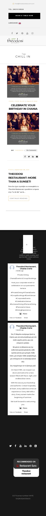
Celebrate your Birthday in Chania (23, 107)
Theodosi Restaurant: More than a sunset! (22, 177)
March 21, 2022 (32, 101)
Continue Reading (19, 198)
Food (11, 101)
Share (26, 318)
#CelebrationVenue (23, 301)
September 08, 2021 (22, 170)
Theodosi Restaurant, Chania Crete (26, 267)
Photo (23, 314)
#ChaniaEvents (29, 292)
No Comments (31, 150)
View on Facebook (16, 318)
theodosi (19, 150)
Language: (14, 22)
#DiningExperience (23, 310)
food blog (20, 101)
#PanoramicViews (23, 307)
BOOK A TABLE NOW (24, 15)
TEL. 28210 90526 (16, 9)
